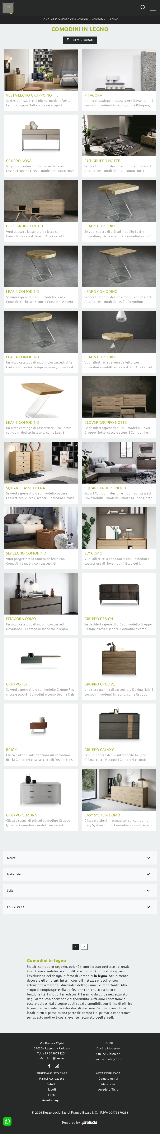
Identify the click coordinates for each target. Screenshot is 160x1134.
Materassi (108, 1084)
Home (45, 19)
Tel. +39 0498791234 (52, 1053)
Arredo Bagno (51, 1100)
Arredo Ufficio (108, 1089)
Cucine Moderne (108, 1048)
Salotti (52, 1084)
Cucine (108, 1043)
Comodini (84, 19)
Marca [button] (11, 857)
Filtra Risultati (80, 40)
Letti (51, 1095)
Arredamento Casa (63, 19)
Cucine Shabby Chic (108, 1059)
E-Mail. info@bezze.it (52, 1058)
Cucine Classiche (108, 1054)
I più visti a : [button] (15, 907)
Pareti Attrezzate (51, 1078)
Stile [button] (10, 890)
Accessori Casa (108, 1073)
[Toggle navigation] (153, 7)
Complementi (108, 1078)
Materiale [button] (14, 874)
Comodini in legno (105, 19)
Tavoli (52, 1089)
